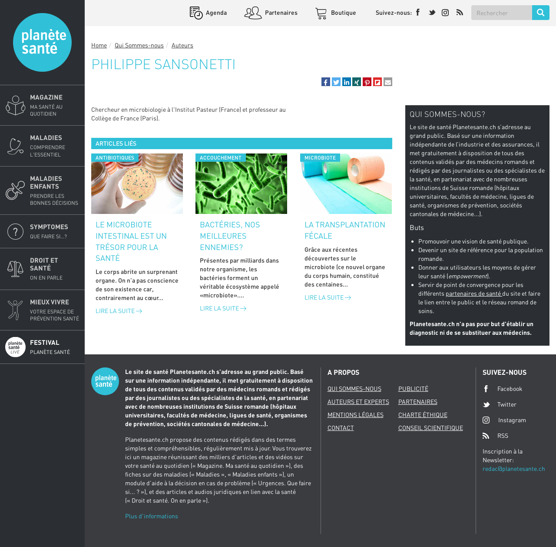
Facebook (503, 388)
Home (99, 45)
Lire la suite (119, 310)
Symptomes (54, 231)
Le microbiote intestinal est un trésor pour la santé (131, 241)
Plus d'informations (151, 516)
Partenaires (281, 12)
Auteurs (182, 45)
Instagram (504, 420)
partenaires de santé (474, 293)
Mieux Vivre (54, 310)
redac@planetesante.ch (514, 468)
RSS (495, 435)
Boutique (343, 12)
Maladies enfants (54, 190)
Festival (54, 347)
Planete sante (42, 42)
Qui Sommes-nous (139, 45)
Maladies (54, 145)
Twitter (499, 404)
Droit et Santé (54, 268)
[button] (325, 81)
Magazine (54, 105)
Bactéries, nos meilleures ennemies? (230, 235)
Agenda (216, 12)
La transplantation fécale (344, 230)
